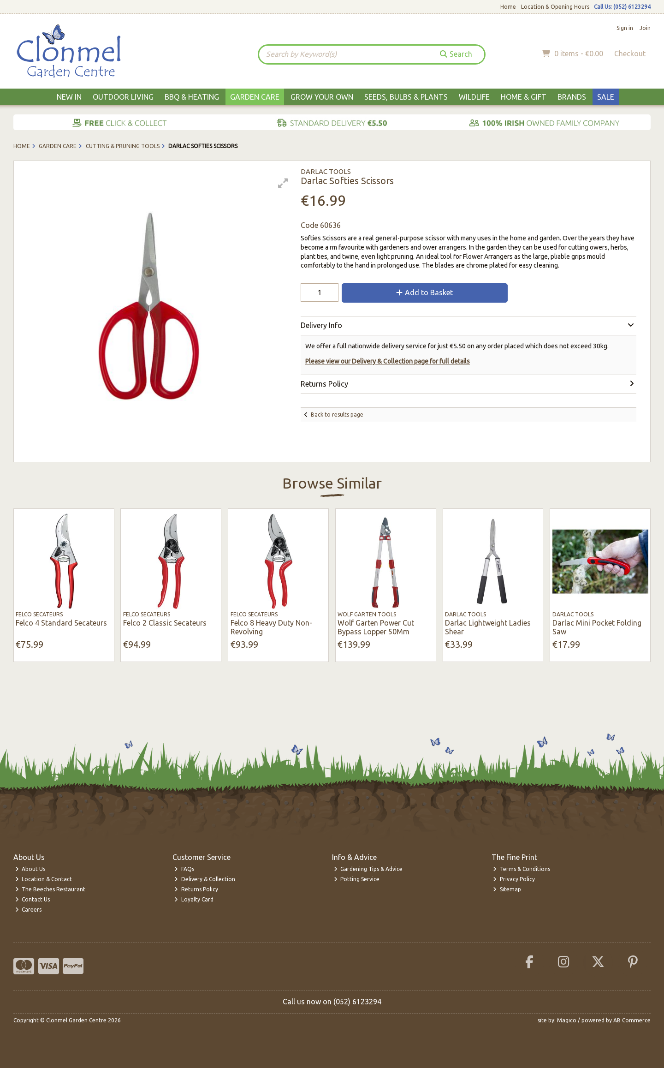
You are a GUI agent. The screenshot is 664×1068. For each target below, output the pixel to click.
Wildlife (474, 97)
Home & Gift (523, 97)
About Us (30, 869)
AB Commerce (632, 1020)
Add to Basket (424, 292)
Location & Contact (43, 879)
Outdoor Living (123, 97)
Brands (571, 97)
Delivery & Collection (204, 879)
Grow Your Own (321, 97)
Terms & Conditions (521, 869)
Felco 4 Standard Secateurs (61, 623)
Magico (566, 1020)
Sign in (625, 28)
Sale (605, 97)
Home (508, 7)
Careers (28, 910)
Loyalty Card (193, 899)
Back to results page (337, 415)
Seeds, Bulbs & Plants (406, 97)
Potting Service (357, 879)
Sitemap (507, 889)
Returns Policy (196, 889)
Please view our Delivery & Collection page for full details (387, 361)
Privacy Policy (514, 879)
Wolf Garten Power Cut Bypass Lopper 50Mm (376, 627)
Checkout (630, 53)
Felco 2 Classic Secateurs (165, 623)
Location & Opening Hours (555, 7)
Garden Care (254, 97)
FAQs (184, 869)
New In (69, 97)
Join (645, 28)
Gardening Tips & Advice (368, 869)
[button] (283, 183)
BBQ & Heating (192, 97)
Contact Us (32, 899)
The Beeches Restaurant (50, 889)
